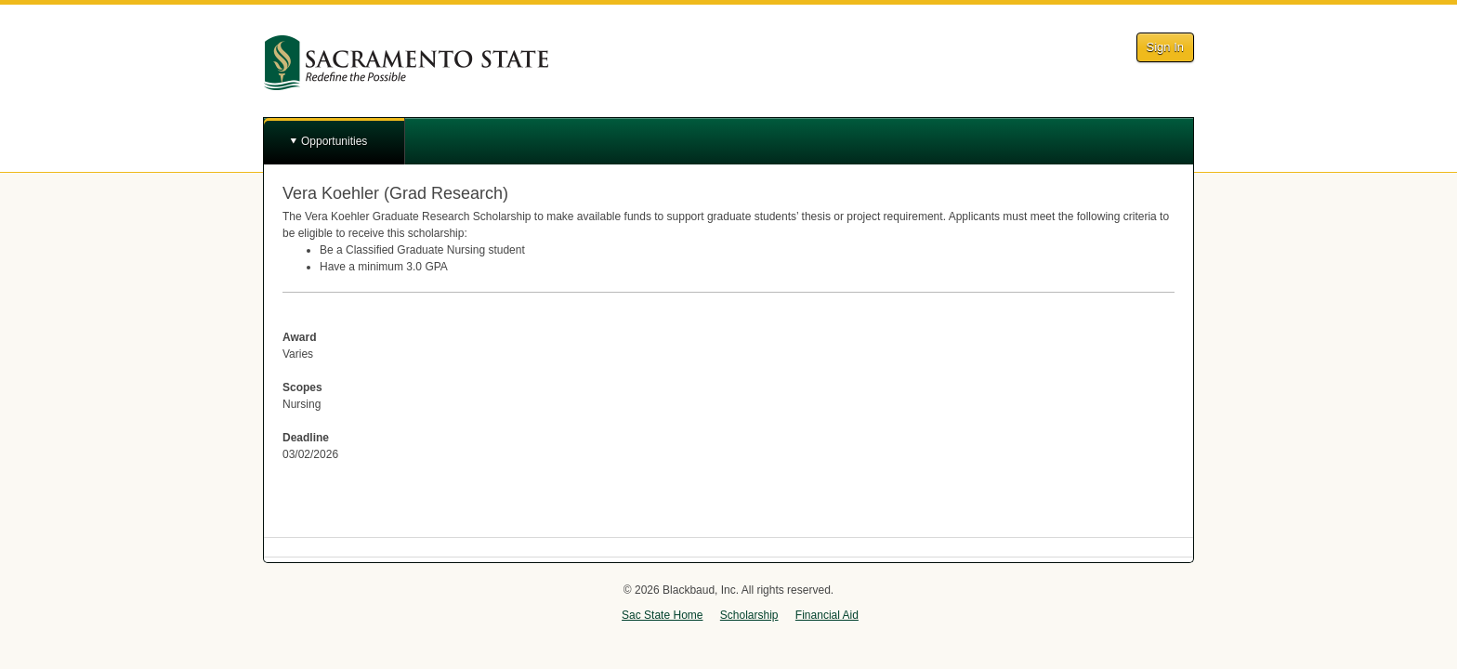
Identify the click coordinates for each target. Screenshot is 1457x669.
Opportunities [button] (334, 141)
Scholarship (749, 615)
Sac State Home (662, 615)
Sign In (1165, 47)
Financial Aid (827, 615)
